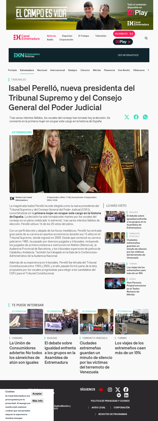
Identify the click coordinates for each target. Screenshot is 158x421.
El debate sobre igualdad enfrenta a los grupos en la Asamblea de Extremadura (137, 222)
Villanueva (137, 70)
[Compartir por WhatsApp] (145, 117)
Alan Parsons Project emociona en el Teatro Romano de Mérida (136, 288)
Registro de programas (112, 414)
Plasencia (108, 70)
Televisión (100, 36)
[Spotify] (119, 395)
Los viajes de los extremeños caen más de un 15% (136, 270)
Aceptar (37, 393)
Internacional (56, 70)
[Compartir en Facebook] (136, 117)
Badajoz (71, 70)
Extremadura (26, 70)
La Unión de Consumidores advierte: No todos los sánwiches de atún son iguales (25, 352)
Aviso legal (99, 407)
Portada (11, 70)
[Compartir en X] (127, 117)
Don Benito (123, 70)
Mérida (96, 70)
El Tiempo (83, 36)
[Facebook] (125, 389)
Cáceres (84, 70)
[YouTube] (101, 389)
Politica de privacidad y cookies (110, 401)
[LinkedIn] (126, 395)
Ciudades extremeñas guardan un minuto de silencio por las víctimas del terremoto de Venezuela (137, 249)
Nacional (41, 70)
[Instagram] (110, 389)
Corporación (66, 39)
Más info (38, 400)
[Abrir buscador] (146, 38)
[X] (118, 389)
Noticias (51, 36)
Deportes (67, 36)
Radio (50, 39)
